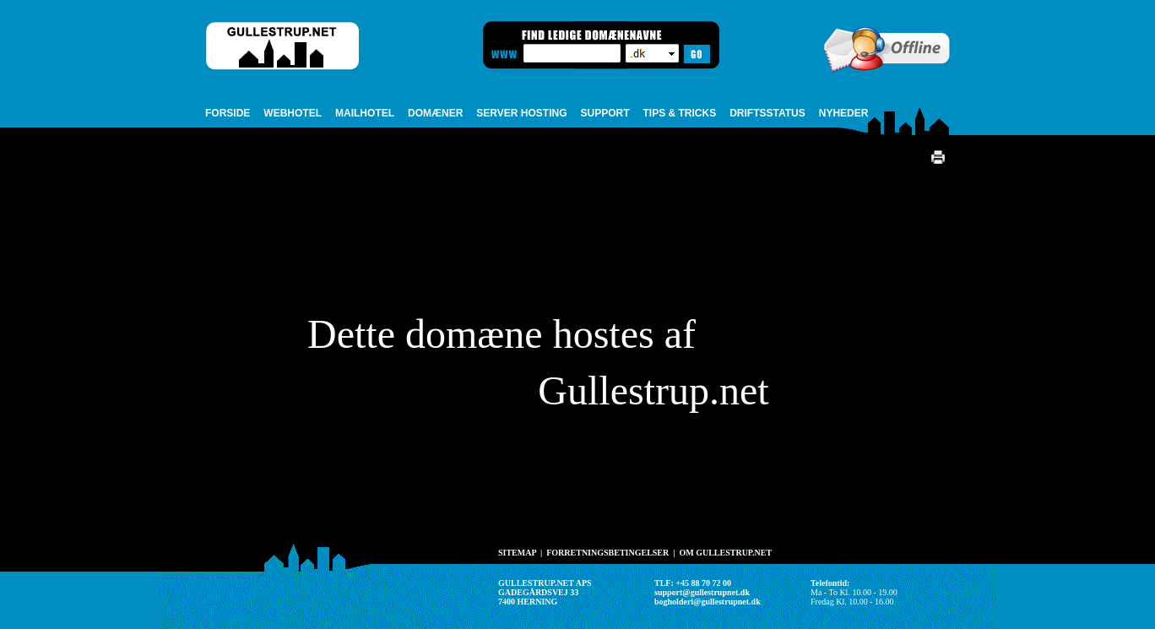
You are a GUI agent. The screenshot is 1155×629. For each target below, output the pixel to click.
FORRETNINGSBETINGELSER (607, 552)
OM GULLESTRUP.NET (725, 552)
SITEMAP (517, 552)
